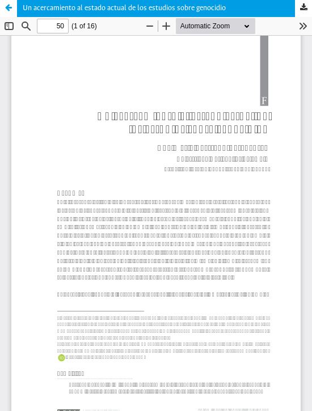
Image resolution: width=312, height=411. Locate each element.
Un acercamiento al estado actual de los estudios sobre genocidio (124, 8)
